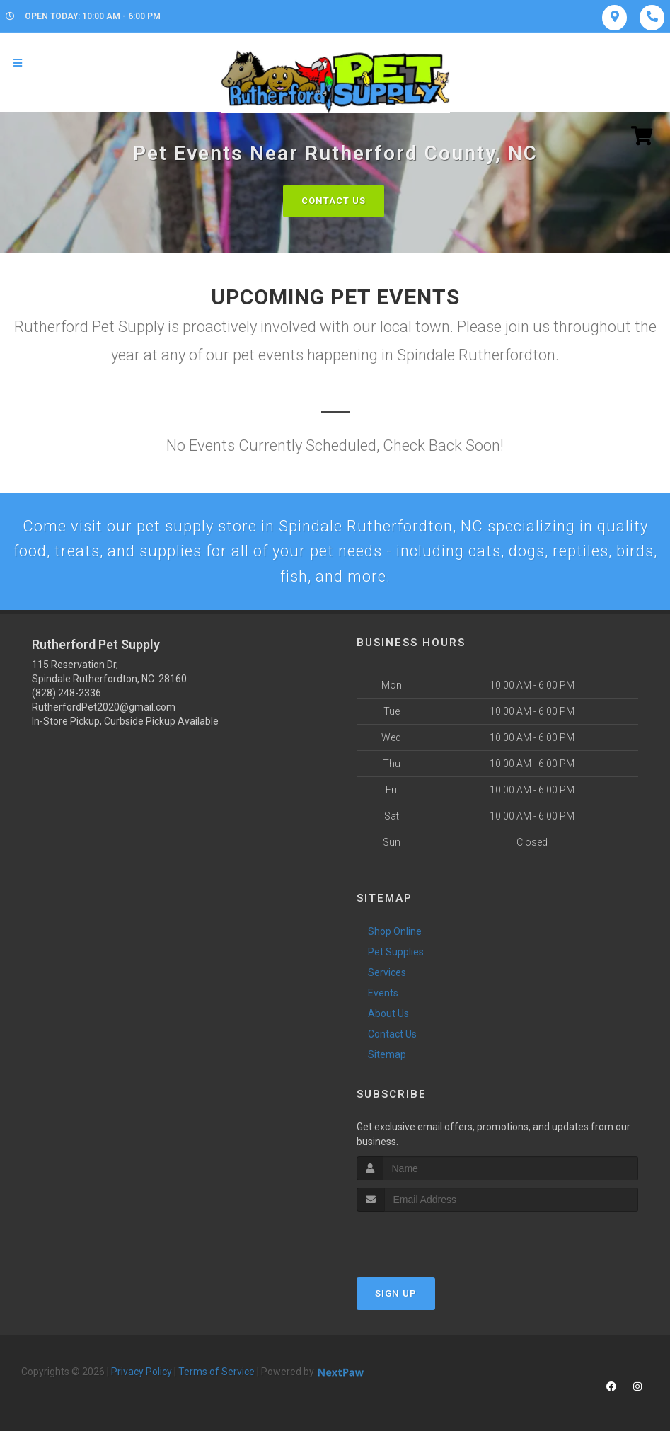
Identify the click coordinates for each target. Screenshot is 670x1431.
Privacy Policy (141, 1371)
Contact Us (333, 200)
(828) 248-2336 (66, 693)
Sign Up (396, 1293)
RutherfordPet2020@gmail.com (103, 707)
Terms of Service (216, 1371)
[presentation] (432, 1238)
